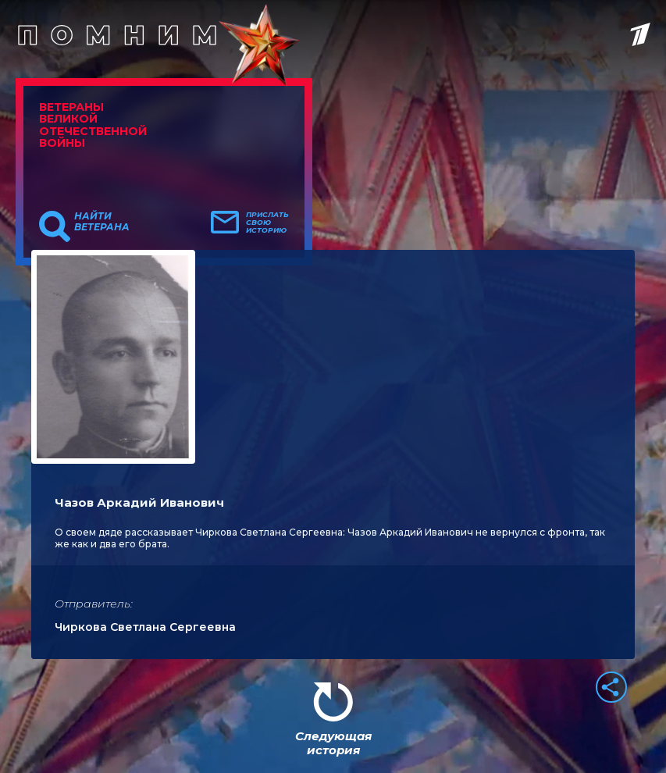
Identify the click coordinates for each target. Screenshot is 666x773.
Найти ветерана (102, 222)
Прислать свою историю (267, 222)
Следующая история (333, 742)
